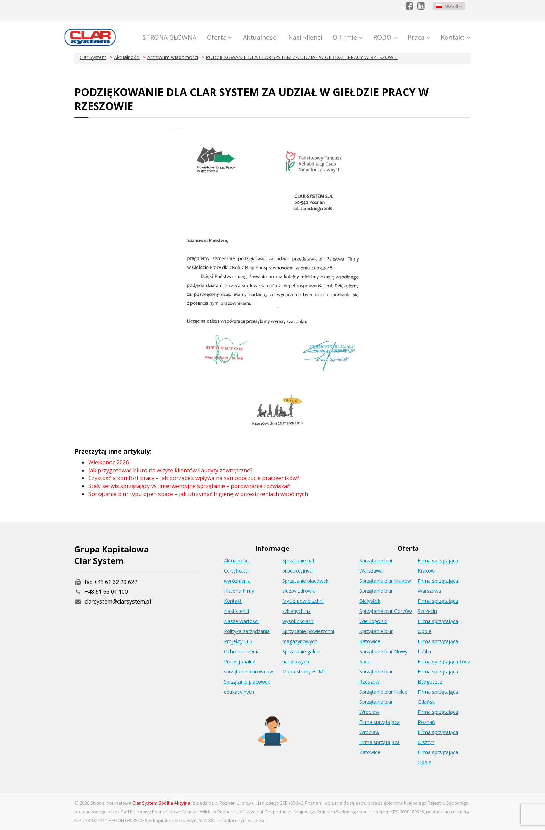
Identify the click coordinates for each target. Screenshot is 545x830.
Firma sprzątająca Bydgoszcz (438, 676)
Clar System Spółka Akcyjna (161, 803)
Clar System (93, 57)
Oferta (220, 37)
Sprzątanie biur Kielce (383, 691)
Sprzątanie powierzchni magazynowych (308, 636)
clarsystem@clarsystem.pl (112, 601)
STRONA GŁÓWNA (169, 37)
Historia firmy (239, 591)
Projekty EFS (238, 641)
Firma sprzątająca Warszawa (438, 585)
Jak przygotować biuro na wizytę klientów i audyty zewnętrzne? (170, 470)
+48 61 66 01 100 (106, 592)
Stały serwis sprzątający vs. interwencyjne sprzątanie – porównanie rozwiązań (189, 486)
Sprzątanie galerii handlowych (301, 656)
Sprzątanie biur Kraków (385, 580)
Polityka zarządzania (247, 631)
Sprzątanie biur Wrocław (376, 707)
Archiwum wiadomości (172, 57)
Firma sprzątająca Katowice (379, 747)
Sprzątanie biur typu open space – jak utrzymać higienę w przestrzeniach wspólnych (198, 494)
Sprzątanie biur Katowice (376, 636)
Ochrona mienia (242, 651)
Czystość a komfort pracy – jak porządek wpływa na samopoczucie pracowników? (193, 478)
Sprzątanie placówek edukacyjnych (247, 686)
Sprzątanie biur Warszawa (376, 565)
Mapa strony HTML (304, 671)
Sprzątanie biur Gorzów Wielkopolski (385, 616)
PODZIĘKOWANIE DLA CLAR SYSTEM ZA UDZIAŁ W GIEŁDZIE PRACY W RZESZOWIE (302, 57)
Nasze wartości (241, 621)
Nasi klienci (305, 37)
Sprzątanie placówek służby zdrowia (305, 585)
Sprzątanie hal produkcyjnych (298, 565)
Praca (419, 37)
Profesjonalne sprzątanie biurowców (248, 666)
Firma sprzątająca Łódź (444, 661)
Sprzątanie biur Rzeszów (376, 676)
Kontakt (456, 37)
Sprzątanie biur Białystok (376, 596)
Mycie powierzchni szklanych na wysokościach (303, 611)
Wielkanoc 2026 (108, 462)
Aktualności (260, 37)
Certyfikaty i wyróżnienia (237, 575)
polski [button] (449, 5)
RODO (385, 37)
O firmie (348, 37)
